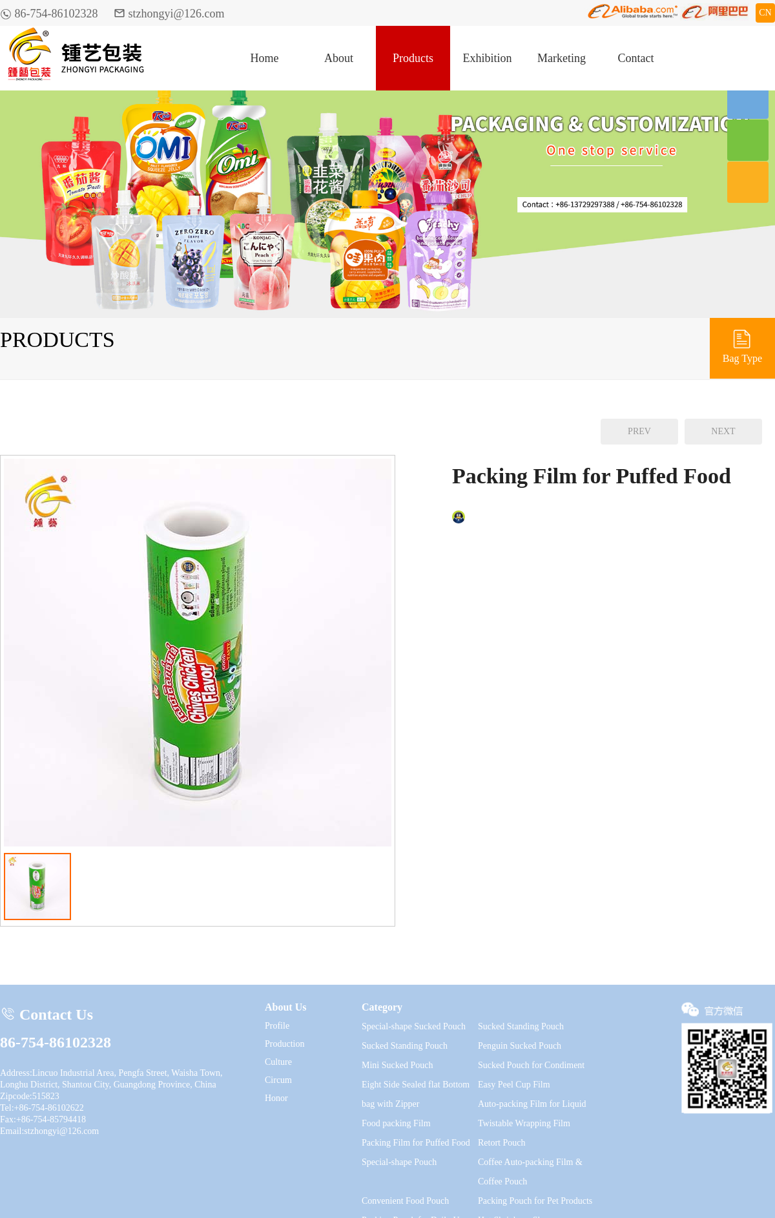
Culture (278, 1062)
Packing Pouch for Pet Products (535, 1201)
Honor (276, 1098)
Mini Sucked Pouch (397, 1065)
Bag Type (742, 346)
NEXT (723, 431)
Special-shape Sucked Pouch (414, 1026)
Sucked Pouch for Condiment (531, 1065)
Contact (636, 58)
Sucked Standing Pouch (521, 1026)
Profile (277, 1026)
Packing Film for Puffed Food (416, 1143)
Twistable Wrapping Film (524, 1123)
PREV (639, 431)
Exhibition (487, 58)
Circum (278, 1080)
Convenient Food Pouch (405, 1201)
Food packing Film (396, 1123)
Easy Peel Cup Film (514, 1084)
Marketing (561, 58)
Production (284, 1044)
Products (413, 58)
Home (265, 58)
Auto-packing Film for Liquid (532, 1104)
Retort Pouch (502, 1143)
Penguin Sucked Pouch (519, 1046)
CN (765, 12)
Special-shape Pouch (399, 1162)
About (338, 58)
